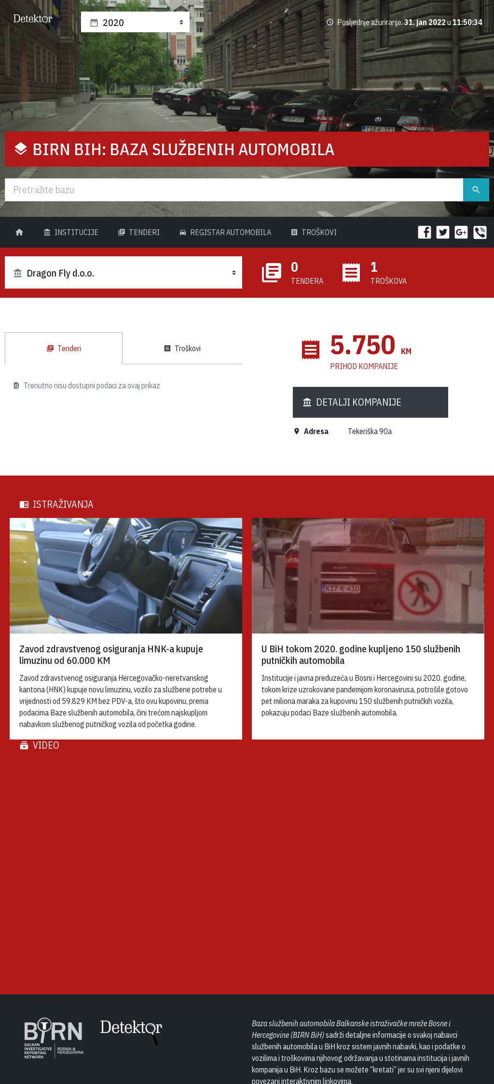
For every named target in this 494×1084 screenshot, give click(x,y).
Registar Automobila (225, 232)
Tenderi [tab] (63, 348)
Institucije (70, 232)
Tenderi (139, 232)
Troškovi (313, 232)
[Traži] (234, 189)
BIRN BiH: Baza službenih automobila (183, 148)
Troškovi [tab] (182, 348)
